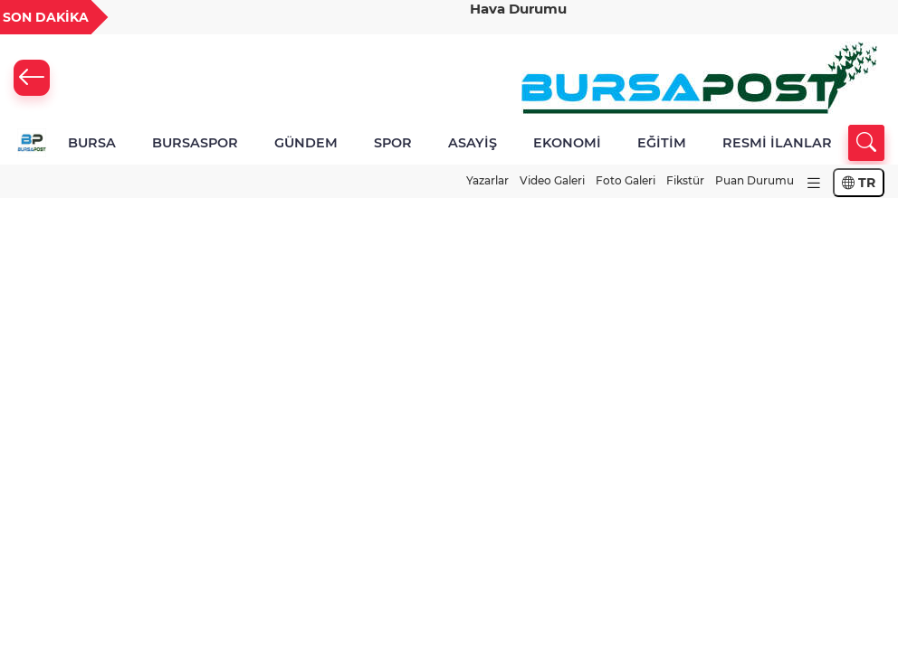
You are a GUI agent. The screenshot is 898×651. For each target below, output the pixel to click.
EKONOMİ (567, 143)
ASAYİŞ (472, 143)
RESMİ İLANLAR (777, 143)
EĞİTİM (661, 143)
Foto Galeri (625, 180)
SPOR (393, 143)
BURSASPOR (195, 143)
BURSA (92, 143)
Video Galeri (552, 180)
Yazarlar (487, 180)
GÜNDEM (306, 143)
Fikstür (685, 180)
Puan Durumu (754, 180)
